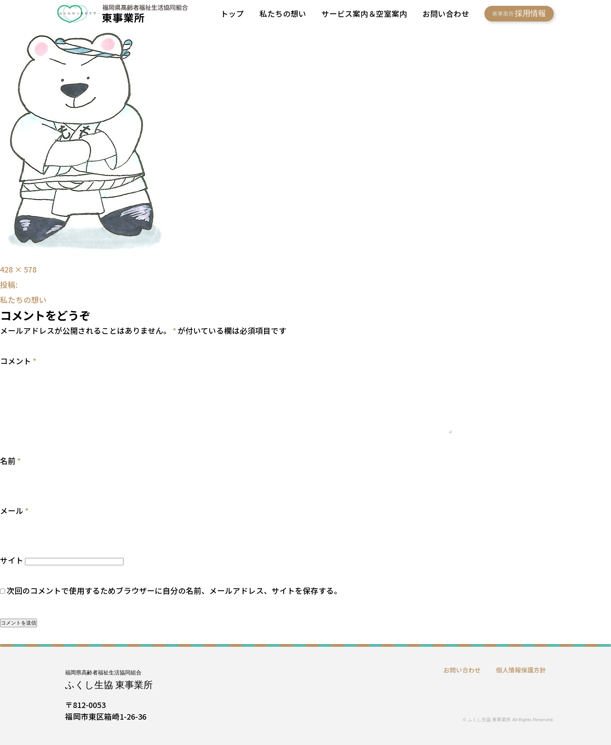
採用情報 (519, 13)
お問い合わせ (445, 13)
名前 (10, 460)
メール (14, 510)
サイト (11, 560)
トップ (232, 13)
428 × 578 (18, 269)
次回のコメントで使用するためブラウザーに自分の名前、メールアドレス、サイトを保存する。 (174, 590)
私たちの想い (283, 13)
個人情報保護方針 (521, 669)
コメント (18, 360)
